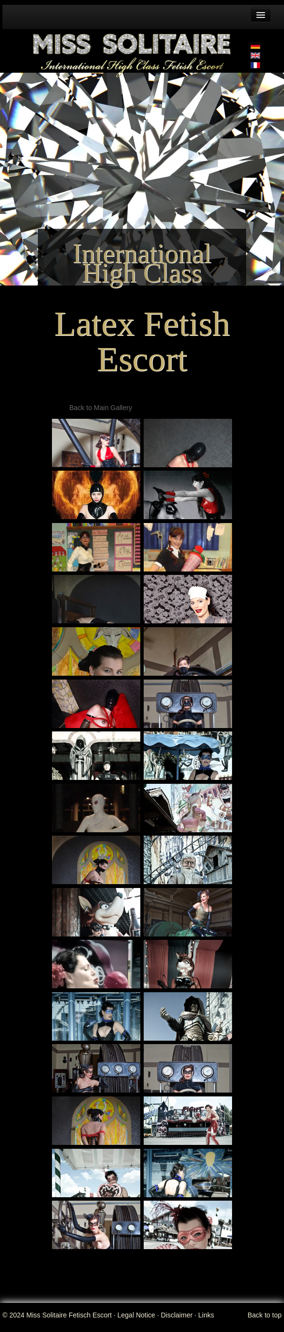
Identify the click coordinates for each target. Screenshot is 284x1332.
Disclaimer (176, 1315)
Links (206, 1315)
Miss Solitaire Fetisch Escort (69, 1315)
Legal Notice (136, 1315)
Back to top (265, 1315)
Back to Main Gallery (100, 408)
